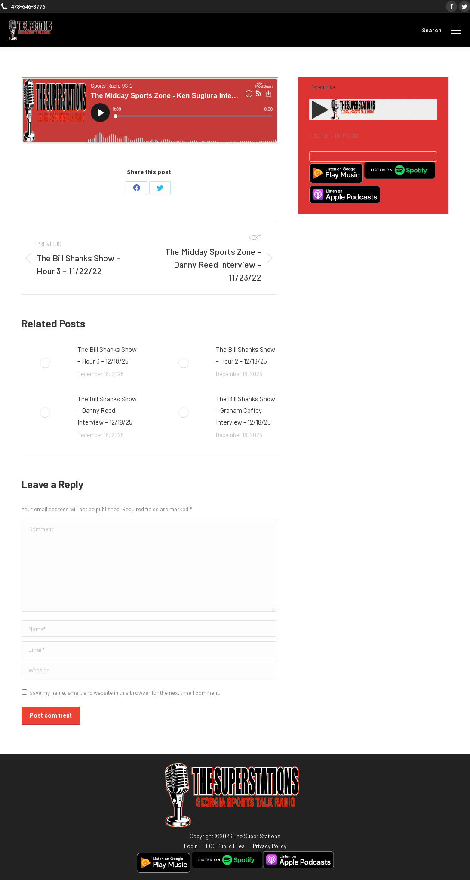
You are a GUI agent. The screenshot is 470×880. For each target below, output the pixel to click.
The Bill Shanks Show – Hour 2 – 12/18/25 (245, 355)
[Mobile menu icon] (455, 30)
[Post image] (45, 363)
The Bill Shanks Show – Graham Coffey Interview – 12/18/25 (245, 410)
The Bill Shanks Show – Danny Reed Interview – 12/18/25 (107, 410)
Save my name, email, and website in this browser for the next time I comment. (124, 692)
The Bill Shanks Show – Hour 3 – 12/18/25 (107, 355)
